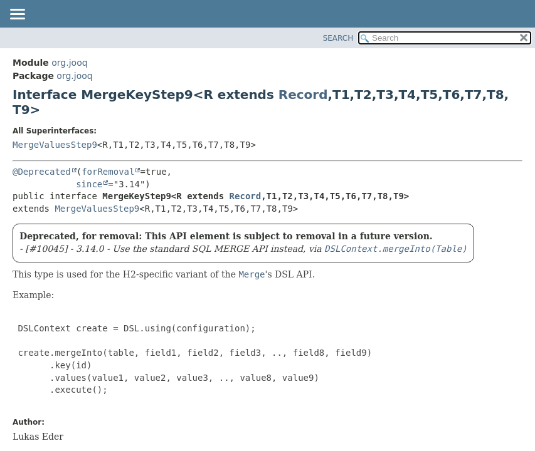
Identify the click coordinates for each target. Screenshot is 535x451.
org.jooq (69, 63)
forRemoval (108, 172)
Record (303, 94)
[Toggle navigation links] (17, 15)
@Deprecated (42, 172)
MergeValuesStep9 (55, 145)
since (89, 184)
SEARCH (338, 38)
